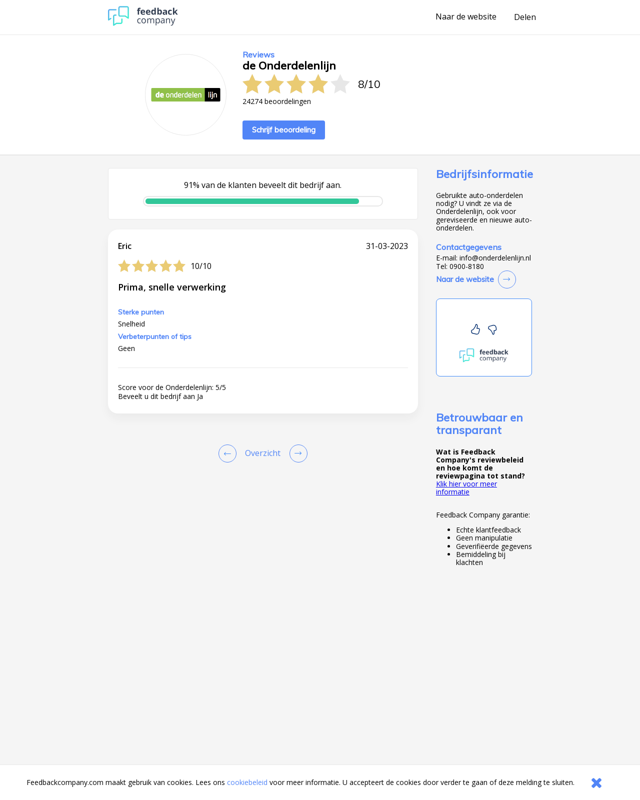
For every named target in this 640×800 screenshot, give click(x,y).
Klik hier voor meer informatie (466, 487)
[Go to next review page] (297, 453)
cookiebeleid (247, 782)
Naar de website (466, 17)
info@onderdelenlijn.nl (495, 258)
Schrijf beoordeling (284, 129)
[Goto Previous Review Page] (229, 453)
